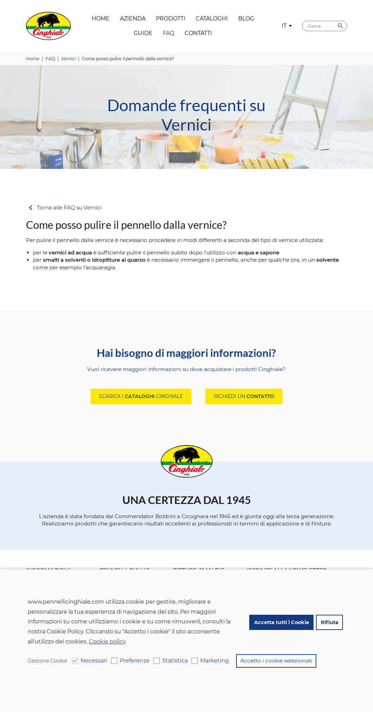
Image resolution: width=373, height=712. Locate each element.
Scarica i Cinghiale (141, 396)
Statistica (175, 660)
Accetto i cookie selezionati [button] (276, 660)
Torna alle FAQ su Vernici (69, 208)
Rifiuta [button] (329, 623)
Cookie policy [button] (107, 642)
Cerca (340, 26)
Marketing (214, 660)
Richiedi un (244, 396)
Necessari (94, 660)
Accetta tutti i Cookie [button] (281, 623)
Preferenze (135, 660)
